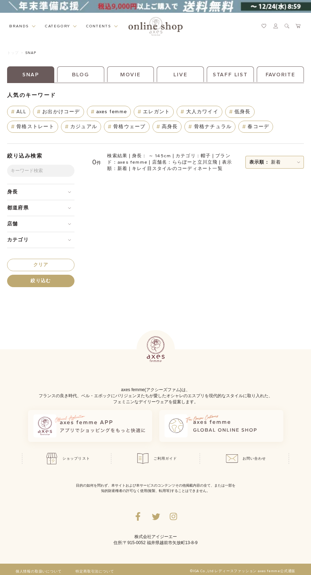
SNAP (30, 52)
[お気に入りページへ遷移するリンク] (264, 26)
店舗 (12, 224)
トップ (13, 52)
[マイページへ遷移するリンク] (275, 26)
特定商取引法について (95, 571)
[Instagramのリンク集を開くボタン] (173, 516)
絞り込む (40, 280)
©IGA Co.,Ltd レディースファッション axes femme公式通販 (242, 571)
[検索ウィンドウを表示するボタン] (287, 26)
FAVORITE (280, 74)
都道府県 (18, 208)
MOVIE (130, 74)
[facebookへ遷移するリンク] (138, 516)
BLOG (80, 74)
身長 (12, 192)
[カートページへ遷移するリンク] (298, 26)
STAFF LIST (230, 74)
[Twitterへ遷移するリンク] (155, 516)
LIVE (180, 74)
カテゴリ (18, 240)
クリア (41, 264)
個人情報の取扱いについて (39, 571)
